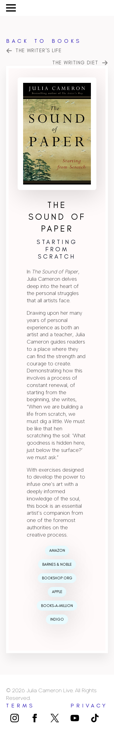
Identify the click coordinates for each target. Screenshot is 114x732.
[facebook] (34, 718)
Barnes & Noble (57, 564)
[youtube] (74, 718)
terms (20, 705)
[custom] (54, 718)
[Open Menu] (11, 8)
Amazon (57, 550)
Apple (57, 591)
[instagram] (14, 718)
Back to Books (44, 41)
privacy (89, 705)
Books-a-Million (57, 605)
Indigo (57, 619)
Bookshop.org (57, 578)
